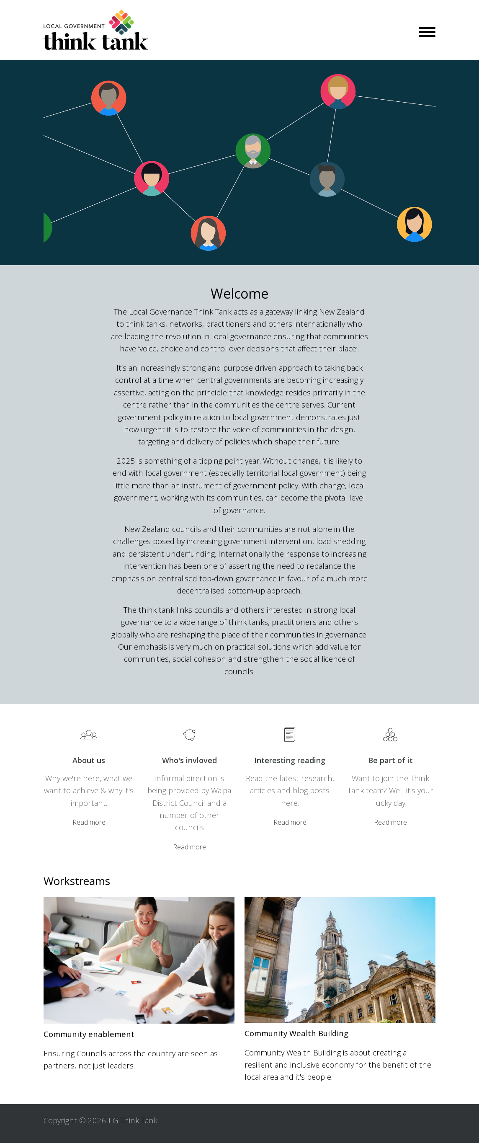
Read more (89, 822)
